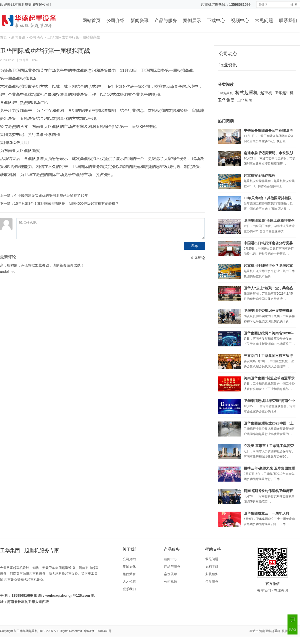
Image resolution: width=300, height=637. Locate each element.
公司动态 (36, 37)
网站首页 (91, 20)
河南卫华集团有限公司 (31, 5)
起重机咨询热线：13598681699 (225, 5)
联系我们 (288, 20)
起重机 (266, 93)
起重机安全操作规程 (259, 175)
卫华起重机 (284, 93)
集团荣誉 (129, 574)
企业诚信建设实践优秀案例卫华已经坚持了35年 (51, 195)
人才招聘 (129, 581)
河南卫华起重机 (270, 631)
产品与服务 (165, 20)
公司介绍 (115, 20)
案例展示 (192, 20)
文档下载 (211, 566)
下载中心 (216, 20)
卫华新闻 (244, 100)
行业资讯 (228, 64)
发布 (194, 246)
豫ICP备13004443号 (97, 631)
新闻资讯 (139, 20)
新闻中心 (170, 559)
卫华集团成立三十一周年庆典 (266, 513)
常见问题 (264, 20)
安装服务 (211, 574)
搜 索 (293, 4)
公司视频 (170, 581)
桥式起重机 (246, 92)
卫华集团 (226, 100)
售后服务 (211, 581)
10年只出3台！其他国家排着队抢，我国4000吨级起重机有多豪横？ (66, 203)
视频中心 (240, 20)
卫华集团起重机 (27, 631)
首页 (3, 37)
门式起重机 (225, 93)
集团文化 (129, 566)
